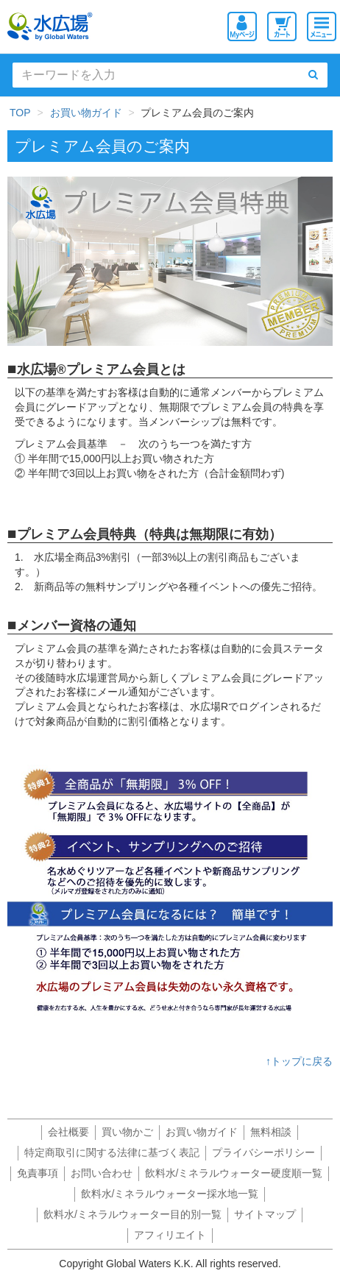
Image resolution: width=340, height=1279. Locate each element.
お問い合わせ (101, 1173)
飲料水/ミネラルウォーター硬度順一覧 (234, 1173)
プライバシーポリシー (263, 1152)
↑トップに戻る (299, 1061)
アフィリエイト (170, 1235)
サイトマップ (265, 1214)
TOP (20, 112)
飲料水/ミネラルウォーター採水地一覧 (170, 1194)
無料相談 (270, 1132)
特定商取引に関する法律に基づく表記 (111, 1152)
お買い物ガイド (86, 112)
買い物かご (127, 1132)
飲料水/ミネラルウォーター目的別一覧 (132, 1214)
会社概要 (68, 1132)
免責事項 (37, 1173)
